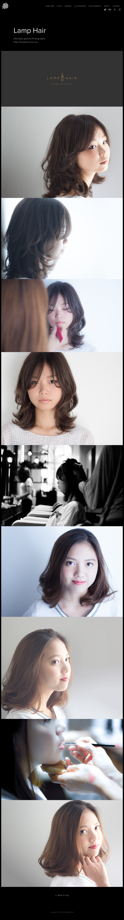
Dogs (59, 6)
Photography (95, 6)
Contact (116, 6)
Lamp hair (49, 6)
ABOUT (107, 6)
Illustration (80, 6)
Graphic (68, 6)
